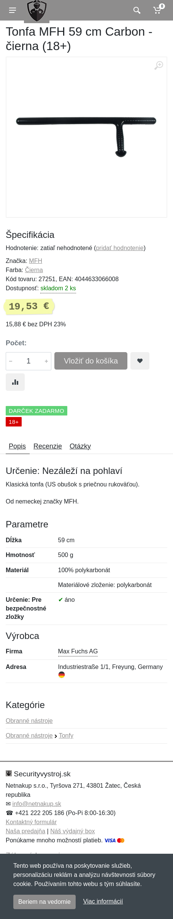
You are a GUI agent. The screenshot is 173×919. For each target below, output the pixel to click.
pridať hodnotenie (119, 248)
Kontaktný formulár (31, 822)
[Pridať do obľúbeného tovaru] (139, 361)
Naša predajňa (25, 831)
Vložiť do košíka (91, 361)
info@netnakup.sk (36, 804)
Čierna (34, 270)
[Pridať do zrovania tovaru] (15, 382)
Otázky (80, 446)
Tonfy (66, 735)
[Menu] (12, 10)
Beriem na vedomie (44, 902)
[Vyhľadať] (136, 10)
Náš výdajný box (72, 831)
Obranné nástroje (29, 721)
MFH (35, 261)
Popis (17, 446)
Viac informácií (103, 901)
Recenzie (47, 446)
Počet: (16, 343)
